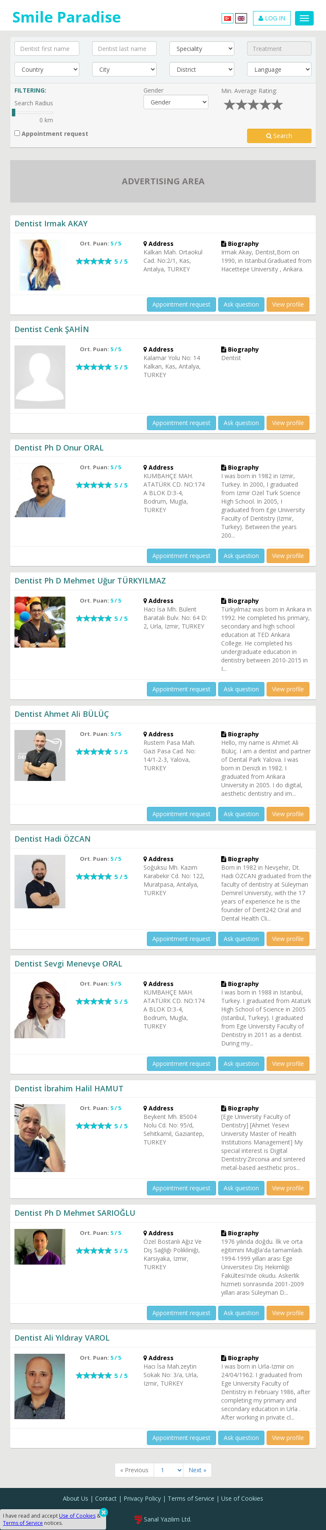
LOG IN (272, 18)
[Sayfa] (168, 1470)
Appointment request (51, 134)
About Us (75, 1498)
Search (279, 136)
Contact (106, 1498)
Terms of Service (191, 1498)
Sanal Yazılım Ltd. (163, 1519)
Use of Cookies (242, 1498)
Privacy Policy (142, 1498)
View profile (288, 304)
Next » (197, 1470)
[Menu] (304, 18)
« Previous (134, 1470)
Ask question (241, 304)
